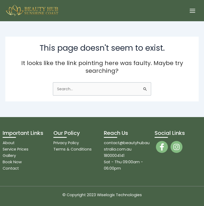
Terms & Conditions (72, 149)
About (9, 142)
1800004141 (114, 155)
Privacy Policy (66, 142)
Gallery (9, 155)
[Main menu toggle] (192, 11)
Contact (11, 168)
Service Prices (15, 149)
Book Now (12, 162)
